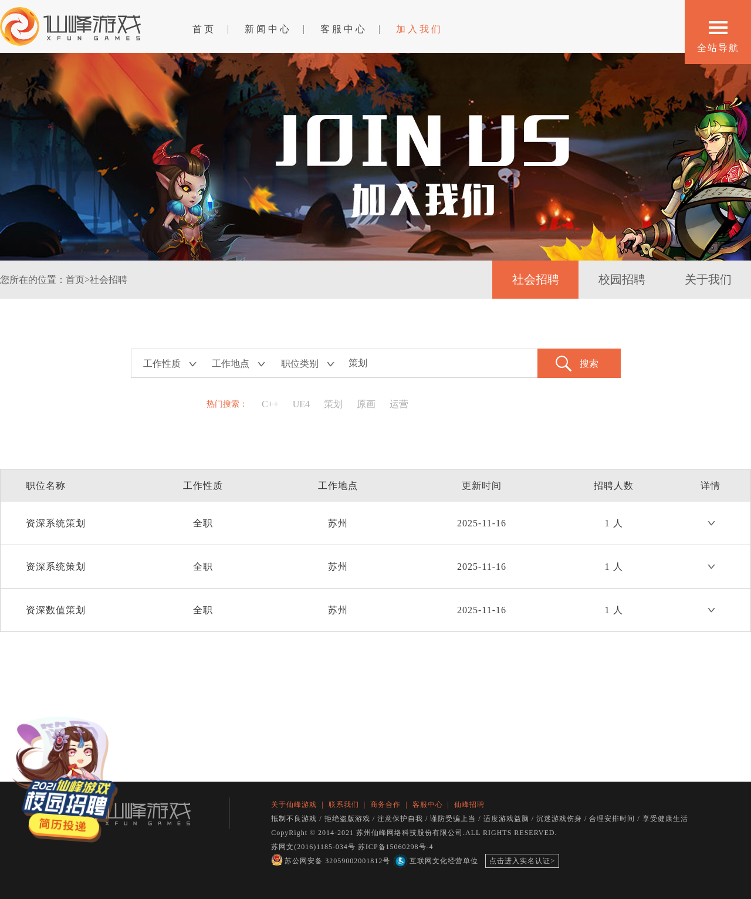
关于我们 (708, 279)
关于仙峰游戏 (294, 804)
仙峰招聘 (469, 804)
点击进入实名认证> (522, 861)
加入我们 (419, 29)
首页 (204, 29)
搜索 (589, 364)
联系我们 (344, 804)
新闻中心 (268, 29)
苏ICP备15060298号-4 (396, 847)
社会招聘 (535, 279)
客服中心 (343, 29)
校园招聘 (621, 279)
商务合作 (385, 804)
